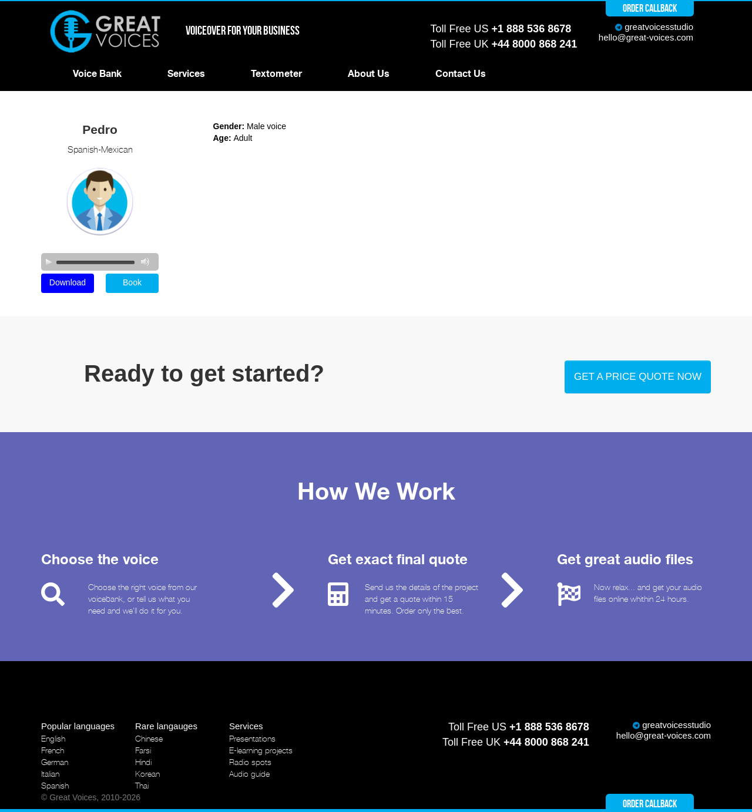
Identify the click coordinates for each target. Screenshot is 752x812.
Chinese (149, 738)
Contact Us (460, 74)
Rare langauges (166, 726)
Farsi (143, 750)
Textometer (276, 74)
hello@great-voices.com (646, 37)
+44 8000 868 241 (535, 44)
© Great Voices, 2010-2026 (90, 797)
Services (186, 74)
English (53, 738)
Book (132, 282)
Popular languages (78, 726)
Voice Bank (97, 74)
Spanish (55, 785)
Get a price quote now (637, 376)
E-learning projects (261, 750)
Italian (50, 774)
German (54, 762)
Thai (142, 785)
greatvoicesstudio (659, 27)
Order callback (650, 8)
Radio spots (250, 762)
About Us (369, 74)
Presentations (252, 738)
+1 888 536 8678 (532, 29)
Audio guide (249, 774)
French (52, 750)
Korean (147, 774)
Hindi (143, 762)
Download (67, 282)
